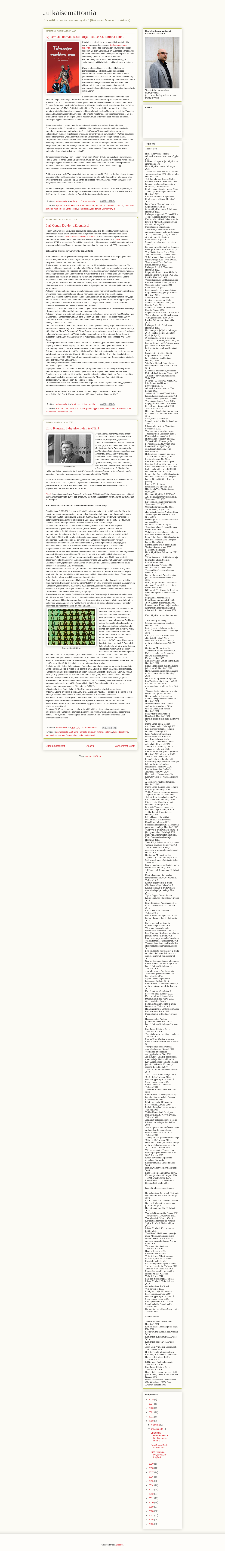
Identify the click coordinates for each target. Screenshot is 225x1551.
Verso (74, 209)
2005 (151, 1524)
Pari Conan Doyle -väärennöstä (67, 225)
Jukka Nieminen (87, 205)
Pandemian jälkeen (114, 205)
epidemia (60, 205)
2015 (151, 1481)
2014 (151, 1485)
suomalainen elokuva (55, 735)
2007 (151, 1515)
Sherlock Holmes (118, 408)
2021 (151, 1416)
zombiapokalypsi (86, 209)
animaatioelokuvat (64, 732)
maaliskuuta (157, 1429)
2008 (151, 1511)
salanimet (104, 408)
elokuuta (155, 1424)
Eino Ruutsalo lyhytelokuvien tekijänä (72, 428)
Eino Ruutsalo (80, 732)
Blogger (119, 1545)
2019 (151, 1464)
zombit (98, 209)
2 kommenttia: (89, 404)
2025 (151, 1399)
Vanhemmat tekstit (125, 746)
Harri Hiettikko (72, 205)
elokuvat (108, 732)
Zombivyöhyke (108, 209)
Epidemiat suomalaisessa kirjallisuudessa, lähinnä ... (160, 1436)
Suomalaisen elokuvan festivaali (80, 735)
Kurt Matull (80, 408)
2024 (151, 1403)
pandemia (100, 205)
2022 (151, 1412)
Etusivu (90, 746)
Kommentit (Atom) (93, 756)
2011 (151, 1498)
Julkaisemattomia (69, 12)
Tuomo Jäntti (65, 209)
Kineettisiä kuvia (120, 732)
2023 (151, 1408)
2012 (151, 1494)
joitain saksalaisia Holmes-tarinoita (80, 236)
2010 (151, 1502)
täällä (117, 239)
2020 (151, 1421)
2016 (151, 1476)
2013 (151, 1489)
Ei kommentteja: (88, 201)
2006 (151, 1519)
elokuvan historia (95, 732)
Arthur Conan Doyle (65, 408)
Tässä (49, 494)
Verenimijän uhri (65, 412)
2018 (151, 1468)
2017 (151, 1472)
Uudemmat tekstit (55, 746)
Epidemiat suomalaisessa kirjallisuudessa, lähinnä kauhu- (86, 37)
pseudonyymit (92, 408)
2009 (151, 1507)
